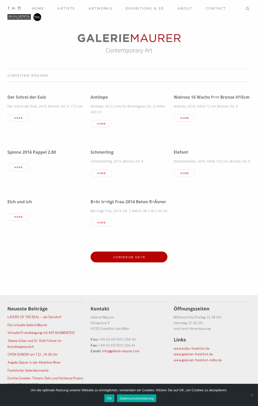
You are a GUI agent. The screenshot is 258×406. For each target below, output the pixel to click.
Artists (66, 8)
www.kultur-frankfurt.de (192, 350)
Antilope (100, 97)
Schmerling (103, 153)
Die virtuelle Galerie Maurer (29, 326)
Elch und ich (21, 203)
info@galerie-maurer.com (122, 352)
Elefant (181, 153)
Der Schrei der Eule (28, 97)
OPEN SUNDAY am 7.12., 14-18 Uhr (34, 355)
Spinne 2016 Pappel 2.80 (34, 153)
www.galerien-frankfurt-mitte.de (199, 361)
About (185, 8)
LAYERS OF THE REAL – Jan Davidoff (36, 318)
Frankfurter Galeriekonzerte (30, 371)
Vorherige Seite (129, 265)
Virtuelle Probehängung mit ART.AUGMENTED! (44, 334)
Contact (216, 8)
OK (109, 398)
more (19, 118)
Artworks (100, 8)
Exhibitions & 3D (145, 8)
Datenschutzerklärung (136, 398)
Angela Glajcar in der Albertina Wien (36, 363)
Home (38, 8)
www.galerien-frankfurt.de (194, 355)
